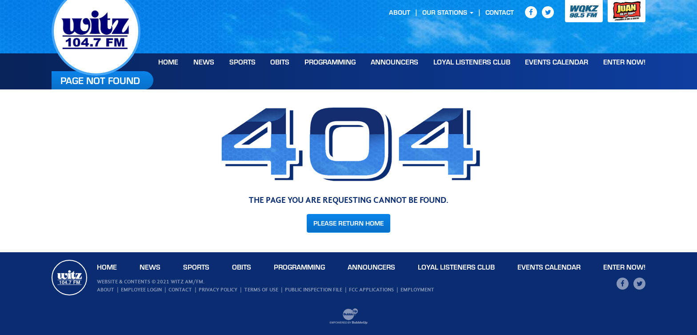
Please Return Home (348, 223)
